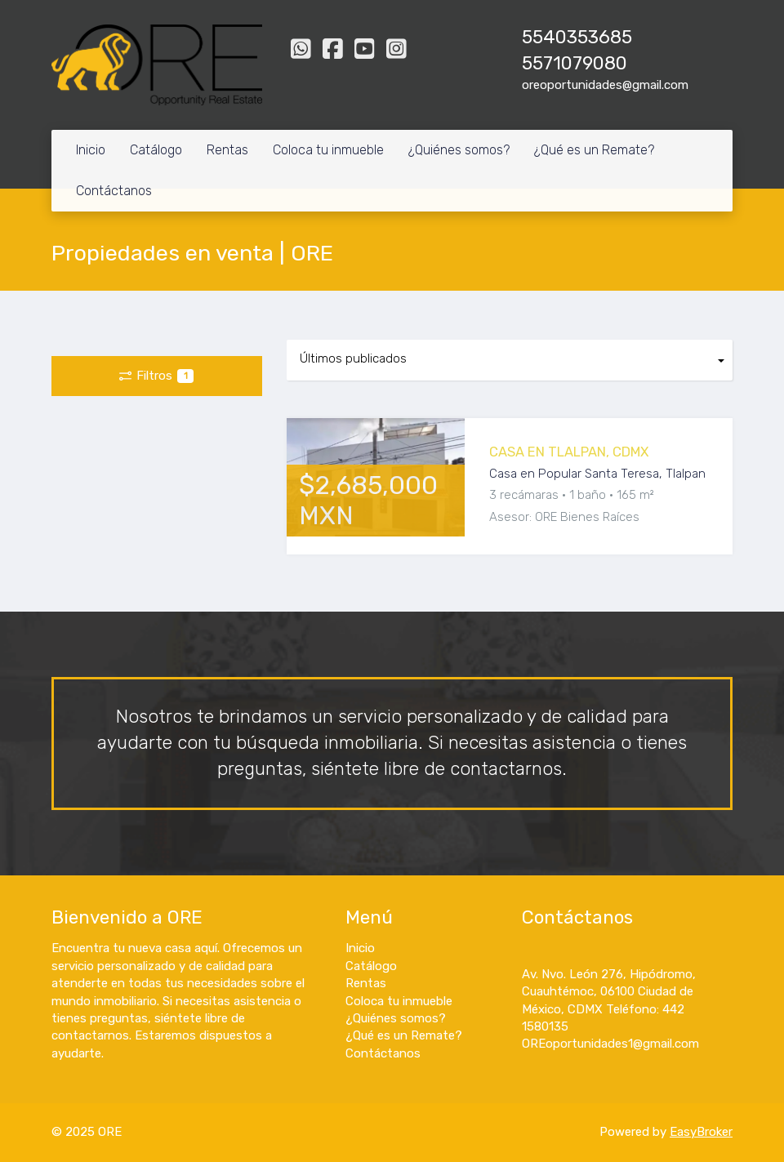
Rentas (227, 150)
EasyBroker (701, 1131)
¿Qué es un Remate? (594, 150)
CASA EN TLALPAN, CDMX (568, 452)
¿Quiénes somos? (459, 150)
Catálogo (156, 150)
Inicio (90, 150)
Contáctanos (114, 190)
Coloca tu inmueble (328, 150)
